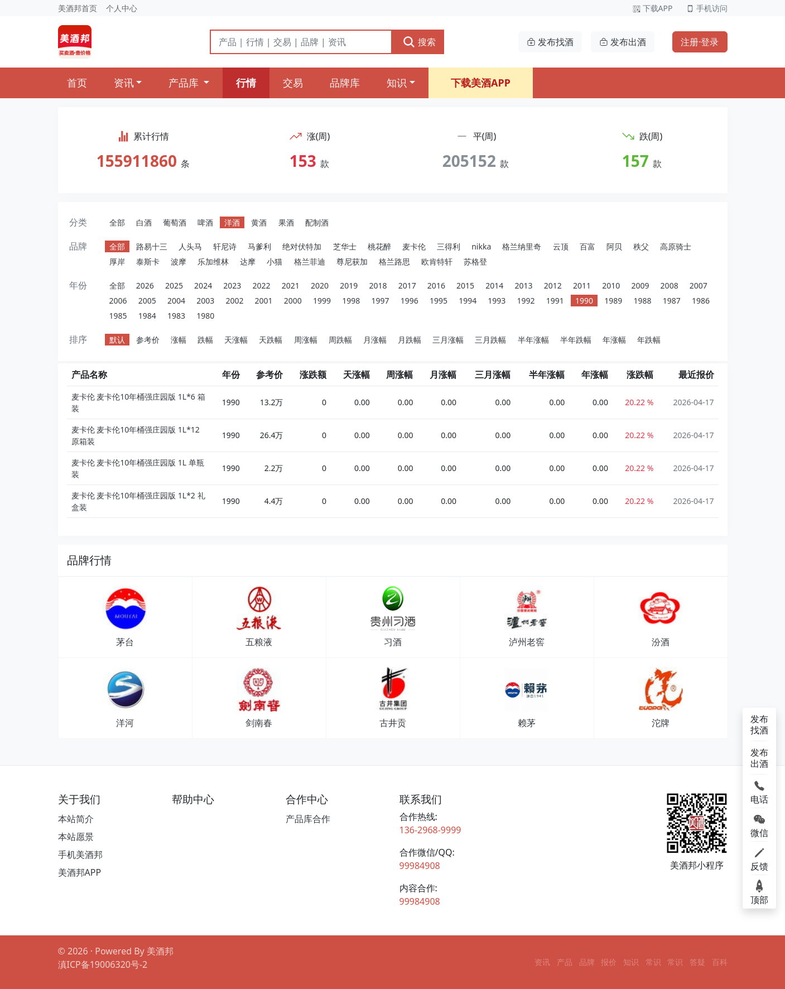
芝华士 (345, 246)
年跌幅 (649, 339)
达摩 (248, 261)
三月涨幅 (448, 339)
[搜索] (301, 42)
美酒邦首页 (77, 8)
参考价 (148, 339)
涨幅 (178, 339)
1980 (205, 315)
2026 (145, 285)
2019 (349, 285)
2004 (176, 300)
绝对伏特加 (301, 246)
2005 (147, 300)
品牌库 (345, 82)
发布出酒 (622, 42)
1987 (672, 300)
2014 (494, 285)
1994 (467, 300)
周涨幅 (305, 339)
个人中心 (121, 8)
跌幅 (205, 339)
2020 (320, 285)
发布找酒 (550, 42)
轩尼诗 (225, 246)
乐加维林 (213, 261)
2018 (378, 285)
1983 (176, 315)
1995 (438, 300)
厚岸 (117, 261)
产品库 (184, 82)
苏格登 (475, 261)
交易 (293, 82)
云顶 (561, 246)
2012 (553, 285)
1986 (701, 300)
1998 (351, 300)
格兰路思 (394, 261)
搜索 (419, 42)
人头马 (190, 246)
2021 (291, 285)
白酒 (144, 222)
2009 (640, 285)
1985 (118, 315)
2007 (698, 285)
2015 (465, 285)
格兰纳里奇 (521, 246)
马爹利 (259, 246)
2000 (293, 300)
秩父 (641, 246)
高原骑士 (675, 246)
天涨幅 (236, 339)
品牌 (587, 962)
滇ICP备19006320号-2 (103, 964)
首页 (77, 82)
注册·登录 (700, 42)
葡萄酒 (174, 222)
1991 (555, 300)
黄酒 (259, 222)
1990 (584, 300)
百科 (720, 962)
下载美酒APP (481, 82)
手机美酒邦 (80, 854)
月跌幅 (409, 339)
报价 (609, 962)
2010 (611, 285)
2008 (669, 285)
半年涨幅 (533, 339)
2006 (118, 300)
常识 (653, 962)
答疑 (697, 962)
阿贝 (614, 246)
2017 (407, 285)
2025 (174, 285)
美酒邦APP (80, 872)
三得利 (448, 246)
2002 (234, 300)
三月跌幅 (490, 339)
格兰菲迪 (309, 261)
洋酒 (232, 222)
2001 (264, 300)
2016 (436, 285)
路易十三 (151, 246)
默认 (117, 339)
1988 (642, 300)
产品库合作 (308, 819)
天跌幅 (270, 339)
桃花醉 (379, 246)
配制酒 (317, 222)
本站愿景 (76, 836)
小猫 (274, 261)
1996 (409, 300)
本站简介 (76, 819)
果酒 (286, 222)
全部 (117, 222)
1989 (613, 300)
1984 (147, 315)
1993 (496, 300)
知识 (397, 82)
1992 (526, 300)
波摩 (178, 261)
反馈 (759, 858)
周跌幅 (340, 339)
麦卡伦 (414, 246)
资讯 (124, 82)
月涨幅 (375, 339)
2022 (262, 285)
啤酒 (205, 222)
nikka (481, 246)
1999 (322, 300)
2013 (524, 285)
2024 (203, 285)
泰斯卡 (148, 261)
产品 (564, 962)
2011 (582, 285)
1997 (380, 300)
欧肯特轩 (436, 261)
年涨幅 (614, 339)
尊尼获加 (352, 261)
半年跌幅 (575, 339)
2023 (232, 285)
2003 (205, 300)
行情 (246, 82)
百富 (587, 246)
